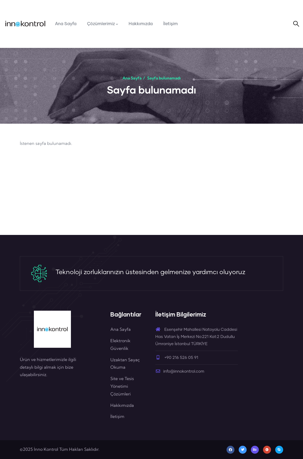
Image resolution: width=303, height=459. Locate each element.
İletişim (117, 416)
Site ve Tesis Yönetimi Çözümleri (122, 386)
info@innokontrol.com (179, 371)
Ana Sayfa (132, 78)
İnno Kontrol (46, 449)
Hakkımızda (122, 405)
